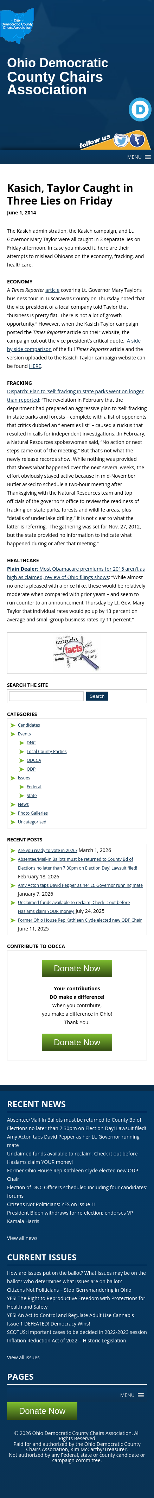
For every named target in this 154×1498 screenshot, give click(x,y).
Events (24, 734)
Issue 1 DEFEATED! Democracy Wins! (48, 1323)
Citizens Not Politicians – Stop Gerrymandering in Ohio (69, 1289)
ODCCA (34, 760)
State (32, 795)
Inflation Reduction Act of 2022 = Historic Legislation (66, 1340)
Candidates (29, 725)
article (52, 290)
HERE (35, 366)
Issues (24, 778)
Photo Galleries (33, 813)
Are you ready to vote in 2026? (47, 850)
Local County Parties (47, 751)
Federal (34, 787)
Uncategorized (32, 822)
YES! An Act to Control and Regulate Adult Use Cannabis (70, 1315)
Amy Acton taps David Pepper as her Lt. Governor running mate (80, 885)
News (23, 804)
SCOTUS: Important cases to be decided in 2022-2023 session (77, 1332)
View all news (22, 1238)
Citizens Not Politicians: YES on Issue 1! (51, 1204)
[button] (134, 157)
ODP (31, 769)
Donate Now (77, 968)
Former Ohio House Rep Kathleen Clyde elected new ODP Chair (80, 920)
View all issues (23, 1357)
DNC (31, 743)
